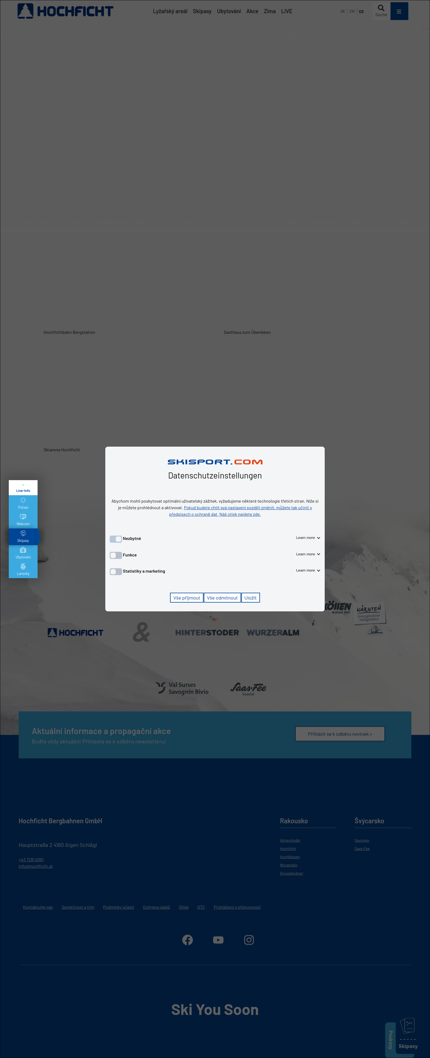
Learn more (308, 538)
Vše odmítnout (222, 598)
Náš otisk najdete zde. (240, 514)
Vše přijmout (186, 598)
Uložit (250, 598)
